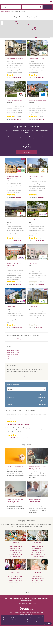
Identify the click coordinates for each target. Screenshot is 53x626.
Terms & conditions (22, 603)
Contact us (45, 598)
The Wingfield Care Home (36, 58)
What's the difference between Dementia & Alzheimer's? (35, 502)
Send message (26, 152)
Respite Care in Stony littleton (14, 356)
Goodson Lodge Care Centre (15, 100)
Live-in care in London (37, 576)
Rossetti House (11, 307)
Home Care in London (37, 548)
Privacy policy (32, 603)
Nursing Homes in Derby (15, 582)
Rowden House (33, 307)
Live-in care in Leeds (37, 584)
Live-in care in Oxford (37, 580)
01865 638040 (26, 146)
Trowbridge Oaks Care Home (37, 100)
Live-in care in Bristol (37, 582)
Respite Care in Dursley (12, 354)
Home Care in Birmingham (37, 550)
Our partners (25, 598)
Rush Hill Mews (33, 220)
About (39, 598)
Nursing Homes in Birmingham (15, 576)
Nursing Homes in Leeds (15, 580)
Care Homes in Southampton (15, 550)
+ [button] (1, 22)
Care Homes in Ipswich (15, 552)
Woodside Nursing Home (36, 176)
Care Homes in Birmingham (15, 546)
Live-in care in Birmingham (37, 578)
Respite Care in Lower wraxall (14, 358)
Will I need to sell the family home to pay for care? (15, 501)
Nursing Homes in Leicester (15, 584)
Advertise (33, 598)
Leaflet (51, 37)
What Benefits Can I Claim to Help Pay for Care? (37, 468)
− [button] (1, 24)
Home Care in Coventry (38, 552)
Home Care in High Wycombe (37, 554)
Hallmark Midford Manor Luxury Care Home (14, 177)
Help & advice (17, 598)
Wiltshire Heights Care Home (15, 58)
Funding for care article (26, 376)
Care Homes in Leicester (15, 548)
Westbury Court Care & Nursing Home (13, 264)
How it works (8, 598)
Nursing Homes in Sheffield (15, 578)
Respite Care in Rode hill (13, 350)
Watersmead (10, 220)
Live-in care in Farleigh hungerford (15, 339)
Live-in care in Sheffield (37, 586)
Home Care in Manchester (37, 556)
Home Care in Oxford (37, 546)
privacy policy (23, 622)
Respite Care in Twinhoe (13, 352)
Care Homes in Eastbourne (15, 554)
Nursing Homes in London (15, 586)
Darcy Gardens (33, 263)
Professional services (26, 600)
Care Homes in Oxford (15, 556)
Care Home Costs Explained (15, 467)
